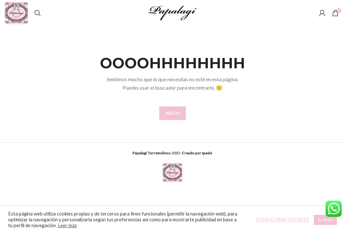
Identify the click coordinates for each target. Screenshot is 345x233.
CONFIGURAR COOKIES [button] (282, 219)
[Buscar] (37, 12)
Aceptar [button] (325, 219)
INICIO (172, 113)
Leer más (67, 225)
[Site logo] (16, 12)
